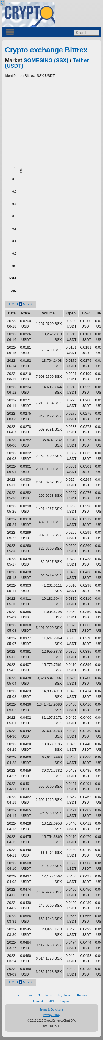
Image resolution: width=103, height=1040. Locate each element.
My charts (64, 995)
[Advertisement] (51, 119)
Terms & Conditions (51, 1009)
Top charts (45, 995)
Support (65, 1001)
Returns (82, 995)
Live (29, 995)
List (18, 995)
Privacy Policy (51, 1015)
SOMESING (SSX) (46, 60)
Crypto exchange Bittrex (46, 50)
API (51, 1001)
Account (38, 1001)
